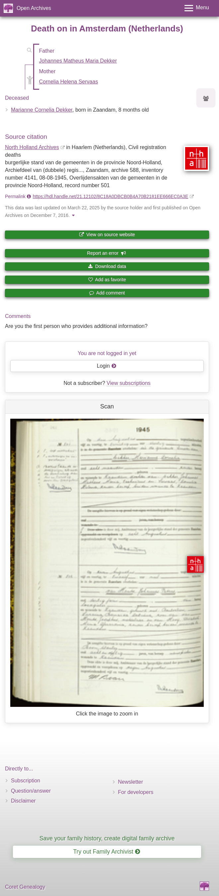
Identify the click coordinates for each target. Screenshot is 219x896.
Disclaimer (23, 801)
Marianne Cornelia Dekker (41, 110)
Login (106, 366)
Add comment (107, 292)
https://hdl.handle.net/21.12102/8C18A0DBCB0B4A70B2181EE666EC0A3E (110, 196)
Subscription (25, 780)
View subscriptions (128, 383)
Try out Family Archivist (106, 851)
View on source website (107, 234)
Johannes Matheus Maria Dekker (78, 61)
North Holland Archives (32, 147)
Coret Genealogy (25, 887)
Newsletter (130, 782)
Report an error (106, 253)
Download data (107, 266)
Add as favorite (107, 279)
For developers (136, 792)
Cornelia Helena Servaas (68, 81)
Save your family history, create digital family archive (107, 838)
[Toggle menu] (197, 8)
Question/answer (31, 791)
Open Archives (34, 8)
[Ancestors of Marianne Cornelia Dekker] (206, 99)
